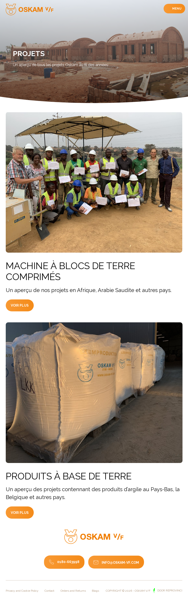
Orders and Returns (73, 590)
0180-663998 (68, 562)
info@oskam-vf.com (120, 562)
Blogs (95, 590)
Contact (49, 590)
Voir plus (22, 310)
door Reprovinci (169, 590)
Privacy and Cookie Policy (22, 590)
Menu (176, 8)
